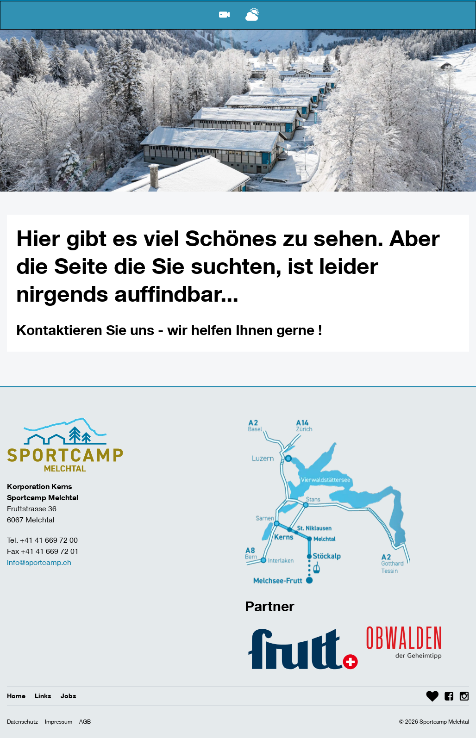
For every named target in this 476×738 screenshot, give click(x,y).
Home (16, 696)
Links (43, 696)
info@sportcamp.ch (39, 562)
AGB (85, 721)
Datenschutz (22, 721)
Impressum (58, 721)
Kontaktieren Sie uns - (91, 329)
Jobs (68, 696)
